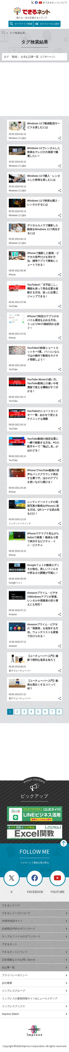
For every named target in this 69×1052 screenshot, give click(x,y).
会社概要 (34, 982)
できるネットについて (55, 2)
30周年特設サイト (34, 920)
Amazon (13, 614)
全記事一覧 (34, 967)
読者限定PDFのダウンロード (34, 928)
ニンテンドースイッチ (20, 523)
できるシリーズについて (34, 913)
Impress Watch (34, 1013)
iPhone (12, 274)
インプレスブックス (34, 1006)
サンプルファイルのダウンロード (34, 936)
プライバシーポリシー (34, 975)
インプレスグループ (34, 990)
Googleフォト (16, 583)
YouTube (13, 306)
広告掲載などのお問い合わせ (34, 959)
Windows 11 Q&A (17, 138)
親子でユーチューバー (20, 670)
